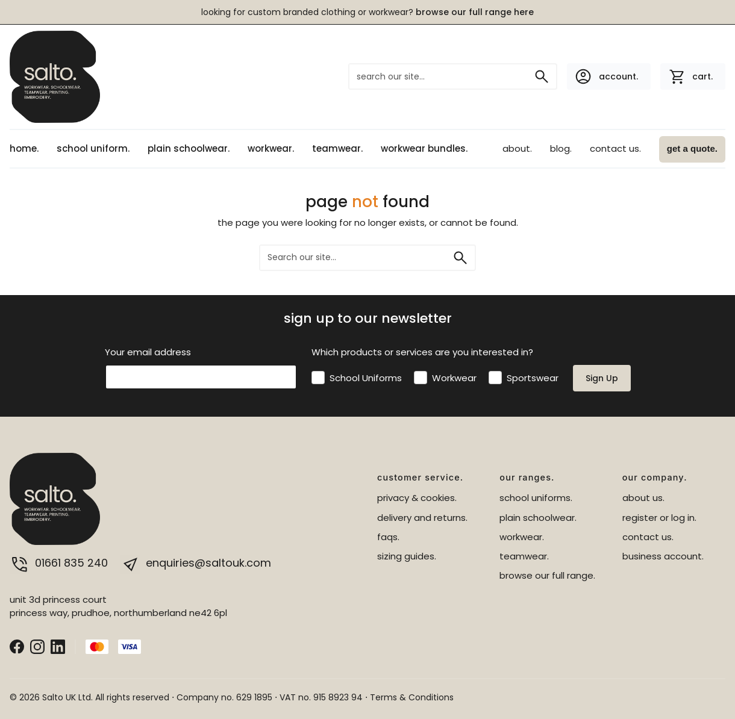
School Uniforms (366, 378)
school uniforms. (535, 497)
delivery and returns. (422, 517)
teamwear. (337, 148)
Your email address (148, 352)
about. (517, 148)
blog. (561, 148)
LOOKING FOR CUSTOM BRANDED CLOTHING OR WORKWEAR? (367, 12)
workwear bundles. (424, 148)
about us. (643, 497)
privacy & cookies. (417, 497)
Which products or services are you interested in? (422, 352)
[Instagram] (37, 646)
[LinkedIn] (58, 646)
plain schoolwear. (189, 148)
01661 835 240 (60, 562)
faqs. (388, 537)
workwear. (271, 148)
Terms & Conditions (412, 697)
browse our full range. (547, 575)
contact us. (615, 148)
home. (24, 148)
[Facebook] (17, 646)
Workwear (454, 378)
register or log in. (659, 517)
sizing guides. (406, 556)
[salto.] (55, 76)
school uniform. (93, 148)
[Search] (541, 76)
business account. (663, 556)
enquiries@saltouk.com (195, 562)
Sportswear (532, 378)
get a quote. (692, 148)
